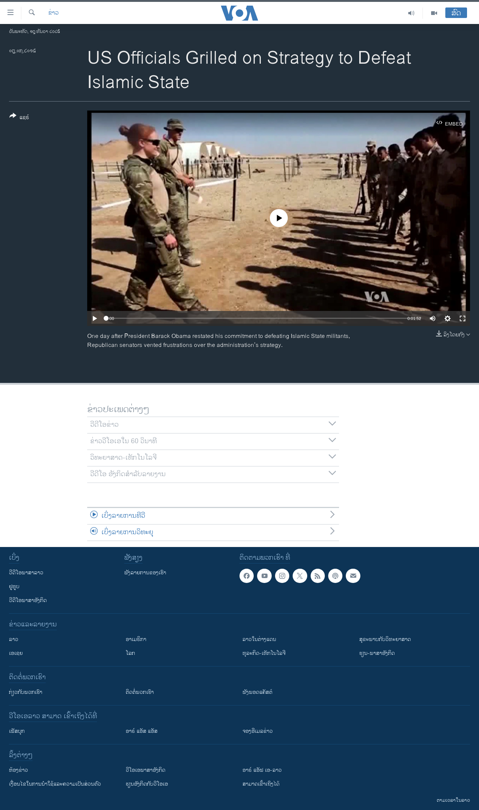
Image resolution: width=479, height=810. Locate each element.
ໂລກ (130, 653)
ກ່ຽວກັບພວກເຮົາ (25, 692)
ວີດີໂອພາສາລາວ (26, 573)
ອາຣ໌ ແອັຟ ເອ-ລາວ (262, 770)
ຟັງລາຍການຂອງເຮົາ (145, 573)
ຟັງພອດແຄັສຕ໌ (257, 692)
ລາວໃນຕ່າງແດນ (259, 639)
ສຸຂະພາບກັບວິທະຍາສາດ (385, 639)
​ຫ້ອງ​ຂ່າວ (18, 770)
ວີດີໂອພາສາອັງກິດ (28, 600)
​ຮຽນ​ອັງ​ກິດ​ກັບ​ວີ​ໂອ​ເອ (147, 784)
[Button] (19, 118)
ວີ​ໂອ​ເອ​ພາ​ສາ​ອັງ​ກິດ (145, 770)
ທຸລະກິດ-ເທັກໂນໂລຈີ (264, 653)
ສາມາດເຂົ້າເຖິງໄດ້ (261, 784)
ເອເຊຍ (16, 653)
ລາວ (13, 639)
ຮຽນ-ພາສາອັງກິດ (377, 653)
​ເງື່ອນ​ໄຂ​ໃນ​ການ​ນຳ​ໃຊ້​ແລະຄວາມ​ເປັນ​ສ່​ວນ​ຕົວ (55, 784)
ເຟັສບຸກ (17, 731)
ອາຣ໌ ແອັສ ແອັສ (142, 731)
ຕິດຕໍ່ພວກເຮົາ (140, 692)
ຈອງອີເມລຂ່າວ (257, 731)
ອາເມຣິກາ (136, 639)
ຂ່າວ (53, 13)
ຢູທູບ (14, 586)
